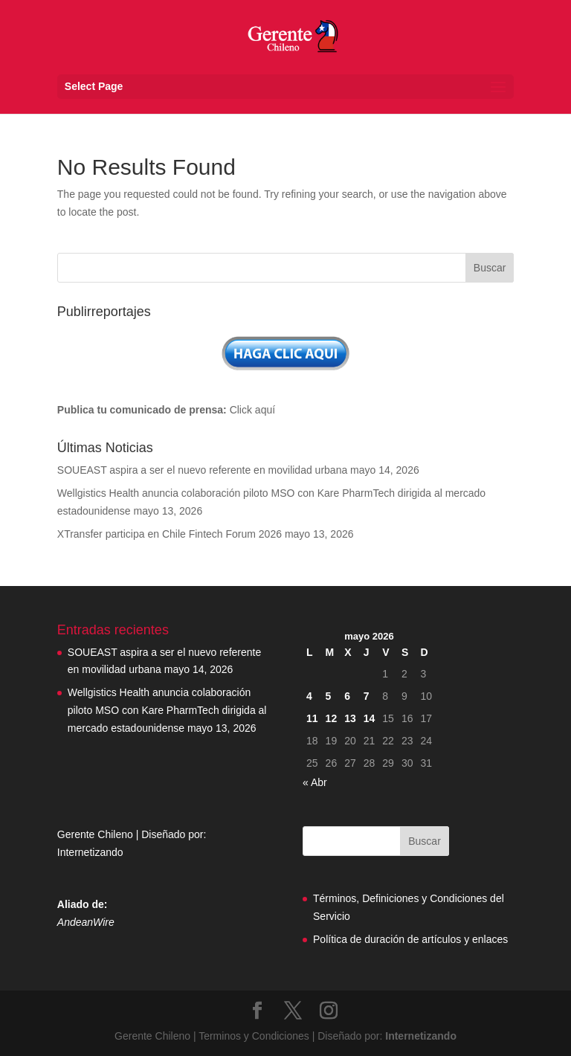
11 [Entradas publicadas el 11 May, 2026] (312, 718)
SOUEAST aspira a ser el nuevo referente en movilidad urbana (202, 470)
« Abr (315, 782)
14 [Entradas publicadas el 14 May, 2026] (369, 718)
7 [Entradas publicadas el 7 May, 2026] (367, 696)
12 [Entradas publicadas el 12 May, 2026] (332, 718)
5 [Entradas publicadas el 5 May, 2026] (329, 696)
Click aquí (252, 410)
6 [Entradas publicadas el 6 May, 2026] (347, 696)
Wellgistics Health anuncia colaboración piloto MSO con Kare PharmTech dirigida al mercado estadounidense (167, 710)
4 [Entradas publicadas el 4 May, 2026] (309, 696)
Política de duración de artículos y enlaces (410, 939)
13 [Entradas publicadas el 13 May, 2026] (350, 718)
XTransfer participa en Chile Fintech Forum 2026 (169, 534)
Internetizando (90, 852)
